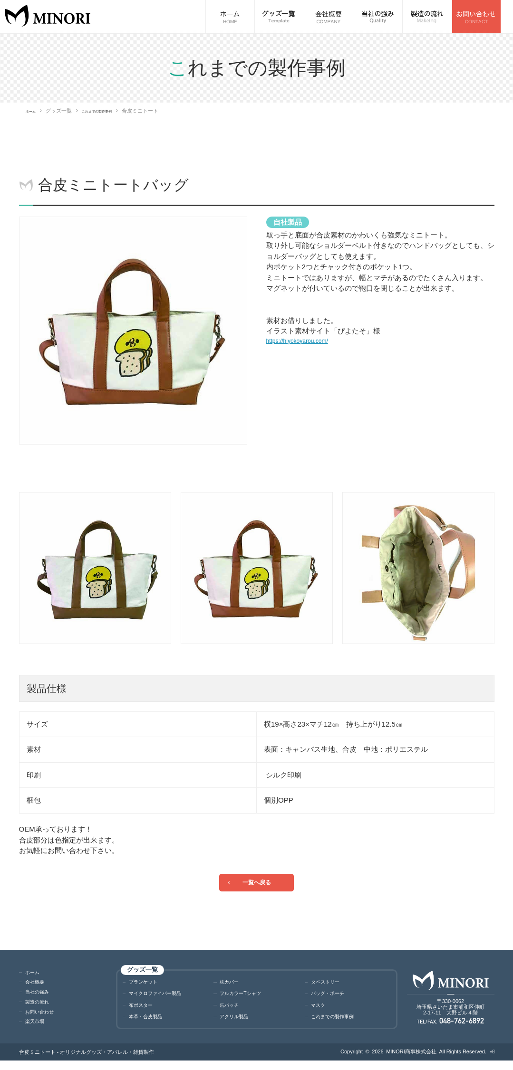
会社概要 (37, 988)
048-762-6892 (462, 1029)
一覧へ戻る (256, 885)
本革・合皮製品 (150, 1025)
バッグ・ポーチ (332, 999)
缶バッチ (232, 1012)
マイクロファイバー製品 (163, 999)
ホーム (33, 111)
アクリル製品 (238, 1025)
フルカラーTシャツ (246, 999)
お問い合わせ (43, 1018)
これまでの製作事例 (111, 111)
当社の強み (40, 998)
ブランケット (147, 986)
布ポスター (144, 1012)
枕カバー (232, 986)
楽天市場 (37, 1028)
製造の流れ (40, 1008)
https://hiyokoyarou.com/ (305, 342)
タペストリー (329, 986)
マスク (320, 1012)
